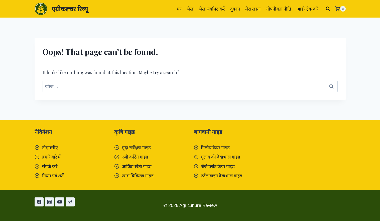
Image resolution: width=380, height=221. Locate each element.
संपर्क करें (49, 166)
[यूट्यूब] (59, 201)
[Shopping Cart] (340, 9)
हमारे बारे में (51, 157)
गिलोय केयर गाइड (215, 147)
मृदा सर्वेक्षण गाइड (136, 147)
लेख (190, 9)
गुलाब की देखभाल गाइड (220, 157)
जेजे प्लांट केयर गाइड (218, 166)
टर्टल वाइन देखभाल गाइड (221, 176)
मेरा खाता (253, 9)
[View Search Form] (327, 8)
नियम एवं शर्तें (53, 176)
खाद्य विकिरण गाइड (138, 176)
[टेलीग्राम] (70, 201)
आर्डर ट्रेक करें (307, 9)
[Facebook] (39, 201)
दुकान (235, 9)
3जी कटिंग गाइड (135, 157)
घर (179, 9)
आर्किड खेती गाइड (137, 166)
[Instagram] (49, 201)
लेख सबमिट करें (212, 9)
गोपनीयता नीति (278, 9)
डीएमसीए (50, 147)
